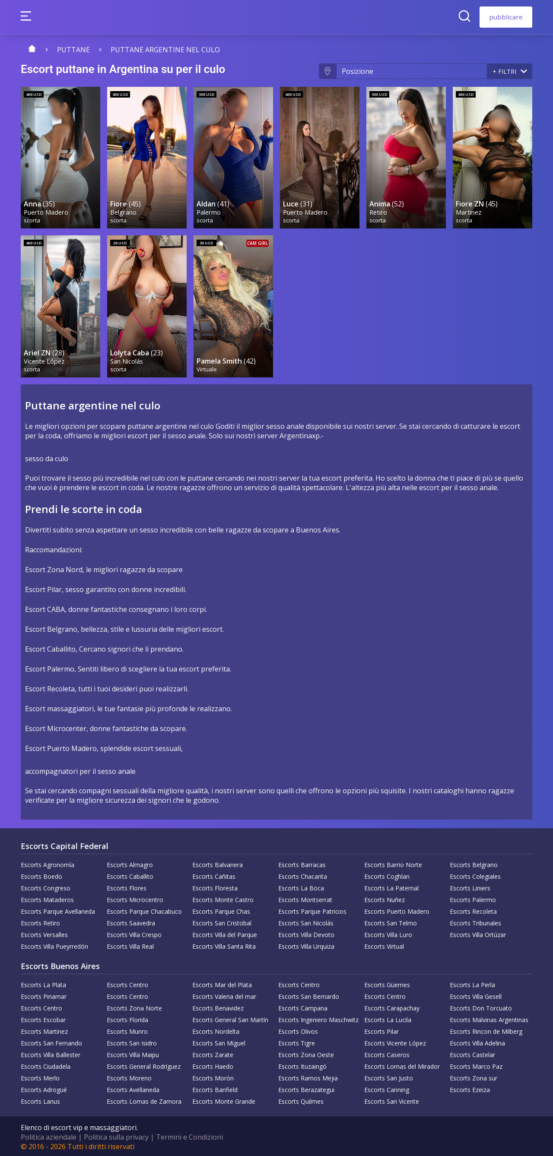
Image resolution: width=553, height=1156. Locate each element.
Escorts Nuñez (384, 898)
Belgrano (124, 211)
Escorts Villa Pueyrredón (54, 945)
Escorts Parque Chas (221, 910)
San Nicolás (127, 359)
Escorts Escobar (43, 1018)
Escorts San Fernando (51, 1041)
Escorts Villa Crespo (134, 933)
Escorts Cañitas (213, 875)
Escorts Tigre (296, 1041)
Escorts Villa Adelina (477, 1041)
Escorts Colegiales (475, 875)
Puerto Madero (46, 211)
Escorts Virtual (384, 945)
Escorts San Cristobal (221, 921)
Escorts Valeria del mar (224, 995)
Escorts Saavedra (131, 921)
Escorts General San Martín (230, 1018)
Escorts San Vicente (391, 1100)
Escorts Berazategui (306, 1088)
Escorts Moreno (129, 1076)
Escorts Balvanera (217, 863)
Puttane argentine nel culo (165, 49)
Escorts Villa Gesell (476, 995)
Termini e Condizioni (189, 1135)
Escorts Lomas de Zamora (144, 1100)
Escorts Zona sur (473, 1076)
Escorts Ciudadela (45, 1065)
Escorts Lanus (40, 1100)
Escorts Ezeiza (470, 1088)
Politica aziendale (48, 1135)
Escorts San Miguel (218, 1041)
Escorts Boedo (41, 875)
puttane (73, 49)
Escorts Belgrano (474, 863)
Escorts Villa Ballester (50, 1053)
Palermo (209, 211)
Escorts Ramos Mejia (308, 1076)
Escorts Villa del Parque (224, 933)
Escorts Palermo (473, 898)
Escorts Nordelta (215, 1030)
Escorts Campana (302, 1006)
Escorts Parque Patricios (312, 910)
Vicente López (44, 359)
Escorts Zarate (212, 1053)
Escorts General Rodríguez (144, 1065)
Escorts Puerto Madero (396, 910)
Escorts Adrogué (44, 1088)
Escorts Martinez (44, 1030)
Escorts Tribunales (475, 921)
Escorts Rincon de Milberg (486, 1030)
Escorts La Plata (43, 983)
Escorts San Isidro (132, 1041)
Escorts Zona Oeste (306, 1053)
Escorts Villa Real (130, 945)
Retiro (379, 211)
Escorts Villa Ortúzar (478, 933)
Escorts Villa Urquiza (306, 945)
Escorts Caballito (130, 875)
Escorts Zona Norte (134, 1006)
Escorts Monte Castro (223, 898)
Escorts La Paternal (391, 886)
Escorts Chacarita (302, 875)
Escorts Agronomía (47, 863)
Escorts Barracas (302, 863)
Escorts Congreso (45, 886)
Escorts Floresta (215, 886)
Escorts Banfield (215, 1088)
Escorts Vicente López (395, 1041)
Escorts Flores (126, 886)
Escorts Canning (386, 1088)
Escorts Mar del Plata (222, 983)
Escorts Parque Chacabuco (144, 910)
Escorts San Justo (388, 1076)
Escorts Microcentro (135, 898)
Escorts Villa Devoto (306, 933)
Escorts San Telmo (390, 921)
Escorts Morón (213, 1076)
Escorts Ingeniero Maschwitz (318, 1018)
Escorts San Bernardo (308, 995)
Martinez (469, 211)
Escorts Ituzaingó (302, 1065)
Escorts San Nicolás (306, 921)
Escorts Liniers (470, 886)
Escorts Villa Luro (388, 933)
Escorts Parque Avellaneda (58, 910)
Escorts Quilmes (301, 1100)
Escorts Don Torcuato (481, 1006)
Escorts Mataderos (47, 898)
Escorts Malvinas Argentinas (489, 1018)
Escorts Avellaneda (133, 1088)
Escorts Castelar (472, 1053)
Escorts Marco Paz (476, 1065)
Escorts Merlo (40, 1076)
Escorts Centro (127, 983)
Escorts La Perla (472, 983)
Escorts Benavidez (218, 1006)
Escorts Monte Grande (223, 1100)
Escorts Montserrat (305, 898)
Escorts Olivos (298, 1030)
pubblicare (506, 17)
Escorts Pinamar (44, 995)
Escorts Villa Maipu (133, 1053)
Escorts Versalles (44, 933)
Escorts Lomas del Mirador (402, 1065)
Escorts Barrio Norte (393, 863)
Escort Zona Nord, (54, 568)
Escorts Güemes (387, 983)
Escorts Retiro (40, 921)
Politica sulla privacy (116, 1135)
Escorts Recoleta (473, 910)
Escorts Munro (127, 1030)
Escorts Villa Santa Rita (224, 945)
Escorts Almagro (130, 863)
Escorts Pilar (381, 1030)
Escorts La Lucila (387, 1018)
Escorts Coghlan (387, 875)
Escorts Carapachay (392, 1006)
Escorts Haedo (212, 1065)
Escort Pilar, (44, 587)
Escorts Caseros (387, 1053)
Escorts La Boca (301, 886)
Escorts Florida (127, 1018)
